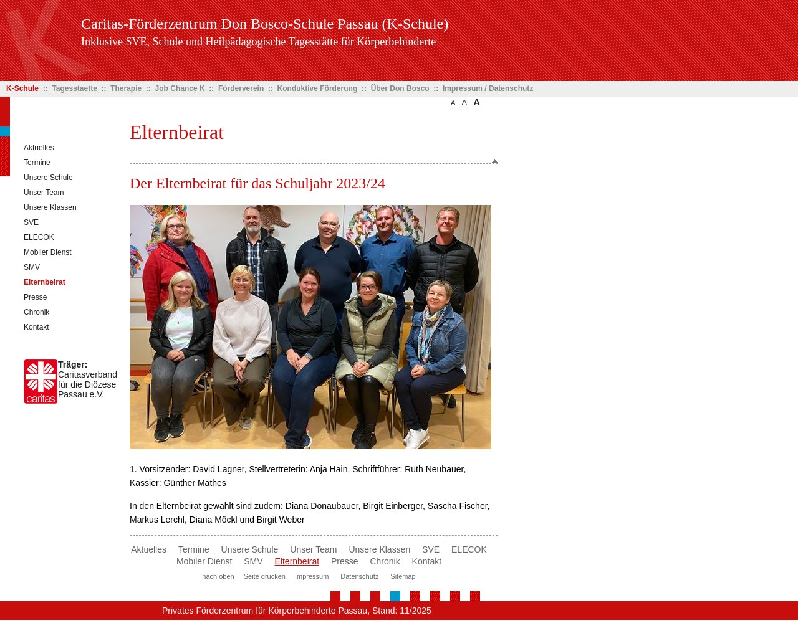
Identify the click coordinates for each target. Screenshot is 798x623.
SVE (31, 222)
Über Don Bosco (400, 88)
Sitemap (402, 576)
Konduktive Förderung (317, 88)
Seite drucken (265, 576)
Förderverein (241, 88)
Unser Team (44, 192)
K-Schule (22, 88)
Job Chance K (180, 88)
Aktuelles (39, 147)
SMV (32, 267)
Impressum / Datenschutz (488, 88)
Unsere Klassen (50, 207)
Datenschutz (359, 576)
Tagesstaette (74, 88)
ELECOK (39, 237)
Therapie (126, 88)
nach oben (218, 576)
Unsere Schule (48, 177)
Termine (37, 162)
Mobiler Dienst (48, 252)
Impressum (312, 576)
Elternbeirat (44, 282)
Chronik (36, 312)
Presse (35, 297)
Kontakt (36, 327)
